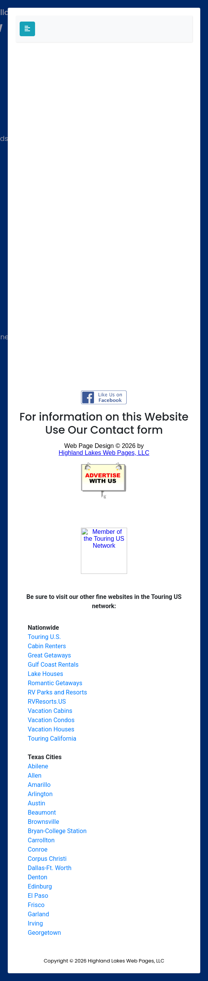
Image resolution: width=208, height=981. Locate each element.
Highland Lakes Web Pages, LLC (126, 961)
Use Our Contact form (104, 430)
